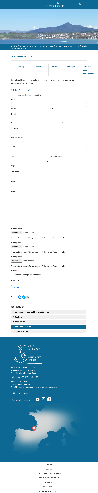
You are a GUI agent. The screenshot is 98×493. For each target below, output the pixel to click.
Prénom (14, 109)
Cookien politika (49, 487)
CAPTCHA (15, 280)
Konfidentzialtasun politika (49, 491)
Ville (12, 156)
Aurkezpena (23, 67)
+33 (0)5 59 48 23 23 (29, 377)
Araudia (39, 67)
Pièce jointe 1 (16, 229)
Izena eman (18, 322)
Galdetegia (70, 67)
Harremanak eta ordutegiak (49, 478)
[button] (85, 46)
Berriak (49, 469)
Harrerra (49, 465)
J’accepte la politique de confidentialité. (28, 275)
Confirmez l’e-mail (56, 123)
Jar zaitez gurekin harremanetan (89, 70)
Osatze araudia (20, 331)
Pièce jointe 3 (16, 257)
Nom (51, 109)
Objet (13, 181)
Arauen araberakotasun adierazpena (49, 473)
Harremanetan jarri (21, 327)
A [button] (78, 46)
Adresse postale (17, 137)
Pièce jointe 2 (16, 243)
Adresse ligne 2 (16, 147)
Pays (13, 166)
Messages (15, 191)
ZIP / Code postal (56, 156)
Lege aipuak (49, 482)
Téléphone (15, 171)
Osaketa (54, 67)
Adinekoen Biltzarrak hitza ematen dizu (30, 312)
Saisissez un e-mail (18, 123)
